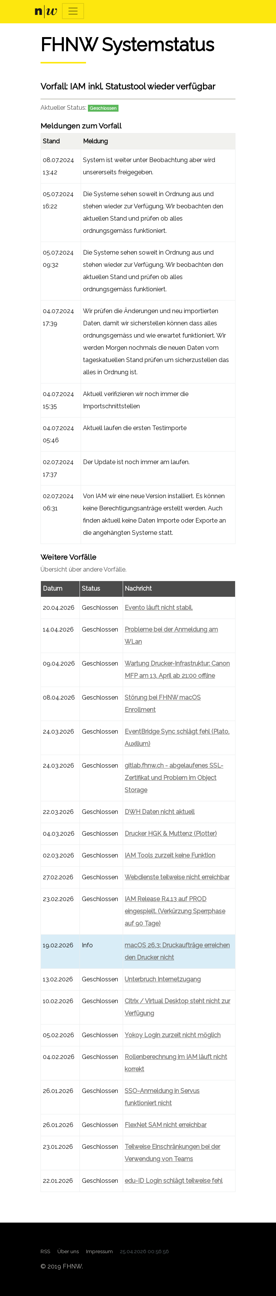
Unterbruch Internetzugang (163, 979)
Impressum (99, 1251)
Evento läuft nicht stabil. (159, 607)
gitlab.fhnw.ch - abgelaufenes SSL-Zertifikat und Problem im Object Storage (174, 778)
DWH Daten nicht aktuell (160, 811)
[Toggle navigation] (73, 11)
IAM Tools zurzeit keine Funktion (170, 855)
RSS (45, 1251)
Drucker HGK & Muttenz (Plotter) (171, 833)
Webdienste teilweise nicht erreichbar (177, 877)
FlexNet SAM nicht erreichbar (165, 1125)
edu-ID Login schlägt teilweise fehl (173, 1180)
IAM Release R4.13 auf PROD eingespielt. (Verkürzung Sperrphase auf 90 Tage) (175, 911)
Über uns (68, 1251)
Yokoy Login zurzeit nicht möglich (173, 1035)
